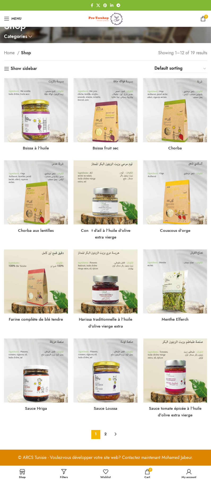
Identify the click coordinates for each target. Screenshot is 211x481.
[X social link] (98, 5)
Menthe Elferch (176, 319)
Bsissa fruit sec (105, 146)
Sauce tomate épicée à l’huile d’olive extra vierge (175, 412)
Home (10, 53)
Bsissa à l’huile (35, 146)
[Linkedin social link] (112, 5)
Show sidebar (24, 68)
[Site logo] (105, 18)
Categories (15, 36)
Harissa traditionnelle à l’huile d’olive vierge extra (105, 322)
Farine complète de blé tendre (35, 322)
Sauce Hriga (35, 408)
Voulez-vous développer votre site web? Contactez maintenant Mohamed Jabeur (121, 458)
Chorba (176, 146)
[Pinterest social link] (105, 5)
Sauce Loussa (105, 408)
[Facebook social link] (92, 5)
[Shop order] (180, 69)
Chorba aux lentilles (35, 229)
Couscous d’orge (176, 229)
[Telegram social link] (118, 5)
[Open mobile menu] (12, 18)
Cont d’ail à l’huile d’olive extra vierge (105, 232)
